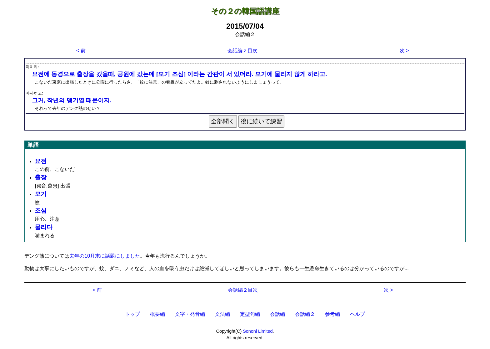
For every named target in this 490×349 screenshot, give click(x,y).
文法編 (222, 314)
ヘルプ (357, 314)
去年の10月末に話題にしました (104, 256)
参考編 (332, 314)
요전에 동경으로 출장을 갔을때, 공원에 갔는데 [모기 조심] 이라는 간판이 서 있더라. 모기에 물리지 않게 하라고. (179, 74)
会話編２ (305, 314)
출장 (41, 177)
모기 (41, 194)
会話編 (277, 314)
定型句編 (250, 314)
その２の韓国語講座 (245, 11)
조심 (41, 210)
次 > (404, 50)
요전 (41, 161)
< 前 (81, 50)
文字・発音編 (190, 314)
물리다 (43, 227)
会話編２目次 (243, 50)
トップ (132, 314)
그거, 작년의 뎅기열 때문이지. (72, 100)
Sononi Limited (257, 331)
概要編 (157, 314)
